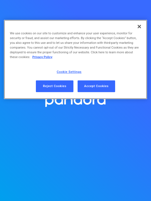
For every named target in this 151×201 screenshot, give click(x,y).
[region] (75, 59)
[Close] (139, 26)
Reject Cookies (54, 86)
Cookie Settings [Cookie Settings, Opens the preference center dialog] (69, 72)
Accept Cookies (96, 86)
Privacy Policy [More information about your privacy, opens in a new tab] (42, 57)
